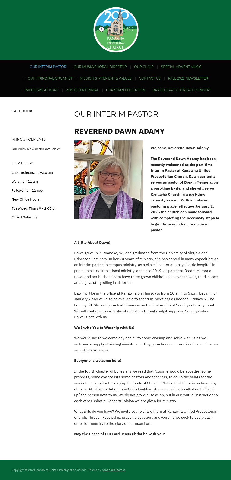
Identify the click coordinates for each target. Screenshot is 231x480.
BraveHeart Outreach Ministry (181, 90)
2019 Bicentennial (82, 90)
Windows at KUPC (42, 90)
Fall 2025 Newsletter (188, 78)
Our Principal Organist (50, 78)
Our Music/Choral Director (100, 67)
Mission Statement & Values (106, 78)
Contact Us (150, 78)
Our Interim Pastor (48, 67)
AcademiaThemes (113, 470)
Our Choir (144, 67)
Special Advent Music (181, 67)
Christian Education (125, 90)
